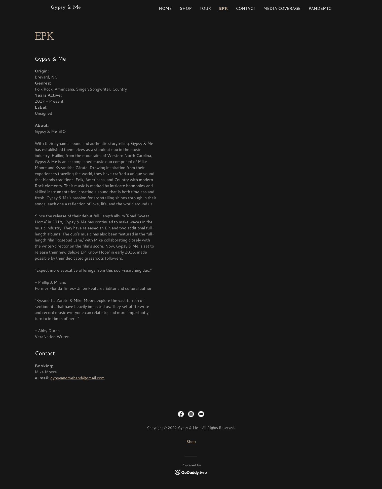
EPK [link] (223, 8)
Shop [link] (186, 8)
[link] (66, 7)
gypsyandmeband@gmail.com (77, 378)
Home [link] (165, 8)
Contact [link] (245, 8)
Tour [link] (205, 8)
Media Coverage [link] (281, 8)
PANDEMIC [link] (320, 8)
